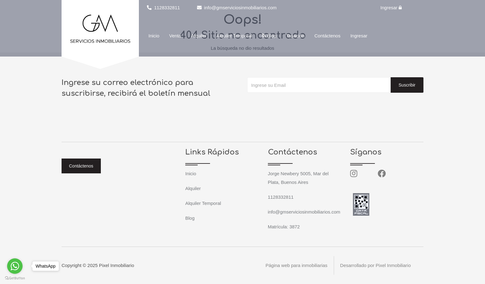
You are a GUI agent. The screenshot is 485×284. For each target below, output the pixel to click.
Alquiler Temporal (234, 35)
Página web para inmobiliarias (296, 265)
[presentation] (294, 105)
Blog (269, 35)
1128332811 (163, 7)
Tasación (295, 35)
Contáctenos (327, 35)
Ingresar (391, 7)
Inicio (153, 35)
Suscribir (407, 85)
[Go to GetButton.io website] (15, 278)
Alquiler (198, 35)
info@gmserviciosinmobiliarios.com (237, 7)
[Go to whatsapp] (15, 266)
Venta (175, 35)
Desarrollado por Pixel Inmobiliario (375, 265)
